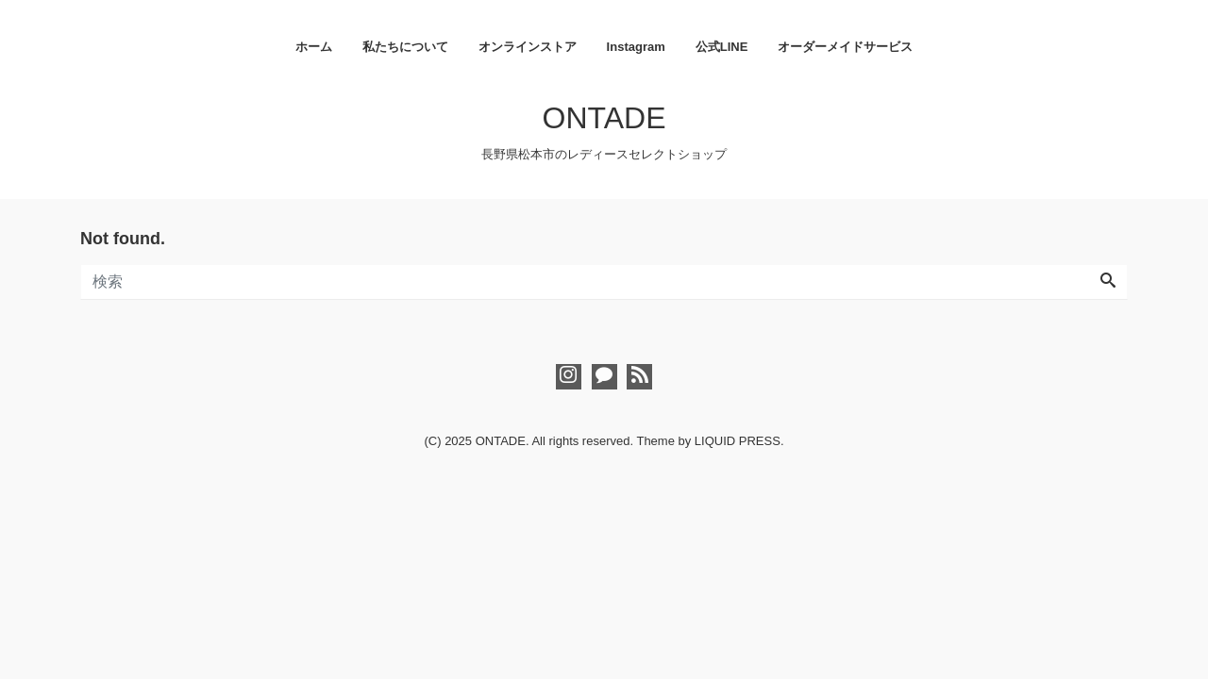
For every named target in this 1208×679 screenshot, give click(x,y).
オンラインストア (527, 47)
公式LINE (722, 47)
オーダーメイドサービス (845, 47)
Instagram (636, 47)
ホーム (313, 47)
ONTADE (604, 118)
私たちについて (405, 47)
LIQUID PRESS (737, 441)
